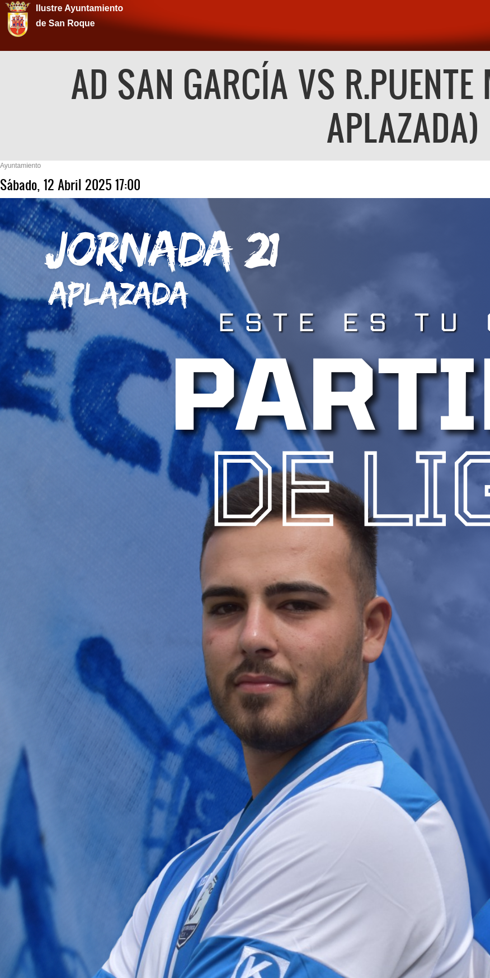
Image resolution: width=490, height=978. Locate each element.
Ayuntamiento (20, 166)
